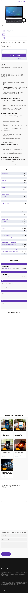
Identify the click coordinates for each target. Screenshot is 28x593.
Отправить (5, 554)
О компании (3, 560)
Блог (2, 564)
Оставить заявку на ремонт (14, 55)
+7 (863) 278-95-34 (21, 1)
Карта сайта (3, 566)
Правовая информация (6, 568)
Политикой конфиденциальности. (7, 590)
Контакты (3, 562)
